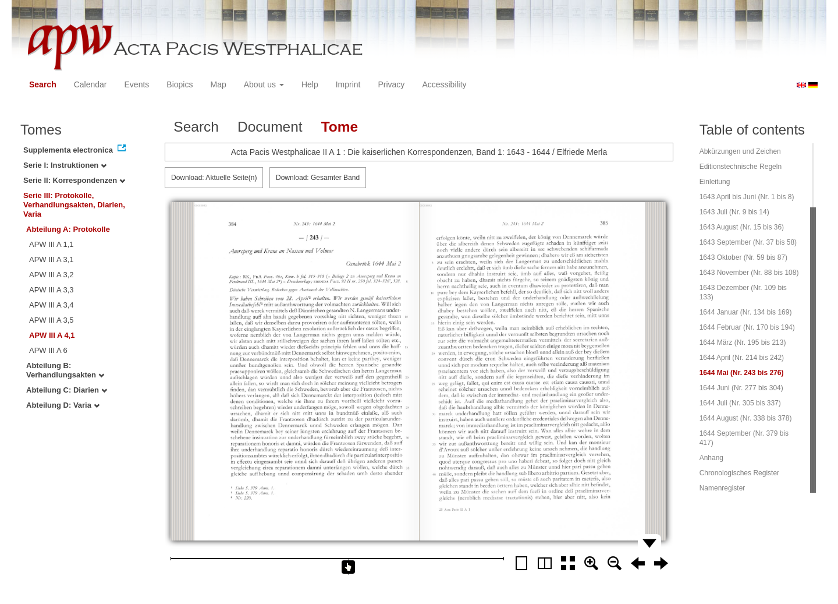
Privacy (391, 84)
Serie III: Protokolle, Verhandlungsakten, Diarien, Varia (74, 204)
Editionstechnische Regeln (740, 167)
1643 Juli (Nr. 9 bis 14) (734, 212)
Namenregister (722, 488)
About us (264, 84)
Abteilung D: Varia (63, 405)
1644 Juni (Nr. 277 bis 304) (741, 388)
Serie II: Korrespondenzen (74, 180)
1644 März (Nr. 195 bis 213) (742, 342)
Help (309, 84)
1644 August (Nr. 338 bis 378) (745, 418)
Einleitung (714, 182)
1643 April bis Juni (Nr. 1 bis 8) (746, 197)
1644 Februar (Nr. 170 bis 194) (747, 327)
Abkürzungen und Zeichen (740, 151)
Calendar (90, 84)
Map (218, 84)
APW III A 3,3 (51, 289)
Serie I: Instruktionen (64, 165)
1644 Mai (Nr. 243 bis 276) (741, 373)
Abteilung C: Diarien (66, 390)
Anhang (711, 458)
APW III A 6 (48, 350)
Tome (339, 127)
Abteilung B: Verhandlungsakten (65, 370)
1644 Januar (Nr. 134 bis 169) (745, 312)
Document (270, 127)
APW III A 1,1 (51, 244)
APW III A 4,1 (52, 335)
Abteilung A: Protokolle (68, 229)
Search (42, 84)
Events (137, 84)
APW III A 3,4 (51, 305)
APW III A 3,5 (51, 320)
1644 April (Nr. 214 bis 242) (741, 358)
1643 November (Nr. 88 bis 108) (749, 273)
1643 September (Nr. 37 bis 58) (748, 242)
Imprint (348, 84)
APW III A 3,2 (51, 274)
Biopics (179, 84)
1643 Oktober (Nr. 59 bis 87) (743, 257)
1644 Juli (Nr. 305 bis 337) (740, 403)
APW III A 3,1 (51, 259)
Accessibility (444, 84)
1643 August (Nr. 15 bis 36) (741, 227)
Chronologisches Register (739, 473)
